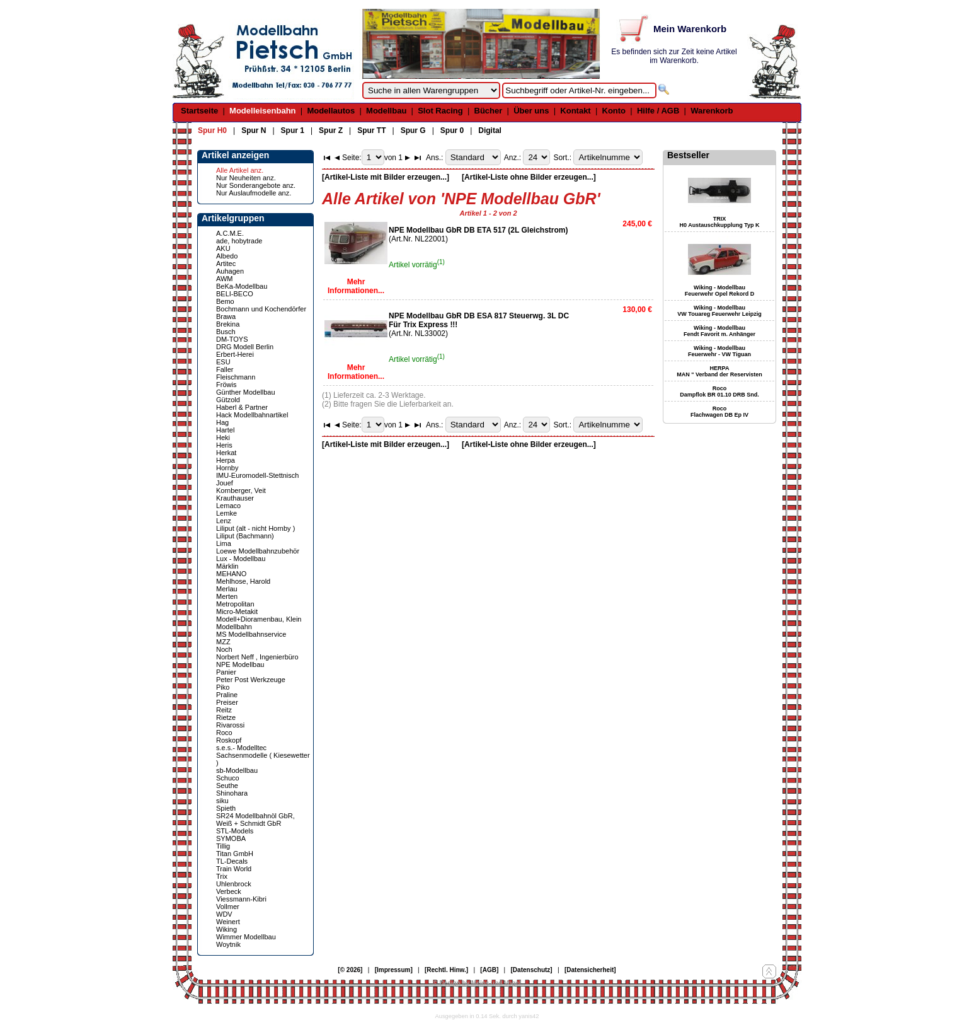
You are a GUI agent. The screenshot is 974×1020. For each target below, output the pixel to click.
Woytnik (228, 944)
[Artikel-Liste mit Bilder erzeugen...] (385, 177)
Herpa (225, 460)
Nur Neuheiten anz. (246, 178)
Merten (227, 596)
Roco (224, 732)
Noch (224, 649)
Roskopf (228, 740)
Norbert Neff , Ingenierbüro (257, 657)
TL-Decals (232, 861)
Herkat (226, 452)
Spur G (413, 130)
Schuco (227, 778)
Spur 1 (292, 130)
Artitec (226, 263)
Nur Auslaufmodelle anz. (253, 193)
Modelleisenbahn (262, 110)
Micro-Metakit (237, 611)
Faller (225, 369)
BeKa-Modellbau (241, 286)
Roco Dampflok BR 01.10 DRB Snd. (719, 391)
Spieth (226, 808)
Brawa (226, 316)
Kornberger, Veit (241, 490)
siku (222, 800)
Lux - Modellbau (240, 558)
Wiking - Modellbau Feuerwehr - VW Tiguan (719, 351)
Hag (222, 422)
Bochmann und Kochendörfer (261, 309)
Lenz (223, 520)
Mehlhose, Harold (243, 581)
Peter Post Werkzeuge (250, 679)
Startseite (199, 110)
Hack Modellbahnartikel (252, 415)
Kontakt (575, 110)
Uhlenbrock (233, 884)
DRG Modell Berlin (244, 347)
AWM (224, 278)
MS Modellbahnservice (251, 634)
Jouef (224, 483)
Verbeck (228, 891)
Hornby (227, 468)
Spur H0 (212, 130)
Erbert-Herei (235, 354)
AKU (223, 248)
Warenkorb (711, 110)
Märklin (227, 566)
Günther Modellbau (245, 392)
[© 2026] (350, 969)
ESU (223, 362)
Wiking (226, 929)
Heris (224, 445)
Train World (233, 868)
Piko (222, 687)
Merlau (227, 589)
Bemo (225, 301)
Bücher (488, 110)
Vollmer (227, 906)
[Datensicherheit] (590, 969)
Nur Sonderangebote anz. (255, 185)
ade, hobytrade (239, 241)
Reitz (224, 710)
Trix (221, 876)
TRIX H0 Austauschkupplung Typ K (719, 222)
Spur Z (331, 130)
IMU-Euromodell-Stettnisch (257, 475)
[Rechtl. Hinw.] (446, 969)
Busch (226, 331)
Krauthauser (235, 498)
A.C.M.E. (230, 233)
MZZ (223, 642)
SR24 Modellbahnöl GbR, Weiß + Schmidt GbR (255, 819)
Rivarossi (230, 725)
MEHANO (231, 573)
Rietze (226, 717)
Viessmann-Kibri (241, 899)
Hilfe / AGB (658, 110)
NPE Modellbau (240, 664)
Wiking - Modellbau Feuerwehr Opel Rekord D (720, 290)
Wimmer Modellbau (246, 937)
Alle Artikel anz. (239, 170)
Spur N (253, 130)
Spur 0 (452, 130)
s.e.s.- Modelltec (241, 747)
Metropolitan (235, 604)
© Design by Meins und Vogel (476, 983)
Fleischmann (235, 377)
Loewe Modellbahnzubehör (257, 551)
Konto (614, 110)
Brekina (227, 324)
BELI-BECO (234, 294)
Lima (223, 543)
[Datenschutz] (532, 969)
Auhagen (230, 271)
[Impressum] (394, 969)
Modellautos (331, 110)
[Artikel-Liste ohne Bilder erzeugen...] (529, 177)
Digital (489, 130)
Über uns (531, 110)
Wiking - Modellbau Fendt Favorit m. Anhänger (719, 331)
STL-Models (234, 831)
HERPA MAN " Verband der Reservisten (719, 371)
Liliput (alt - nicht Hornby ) (255, 528)
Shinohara (232, 793)
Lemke (226, 513)
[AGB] (489, 969)
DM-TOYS (232, 339)
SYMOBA (231, 838)
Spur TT (371, 130)
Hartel (225, 430)
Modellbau (386, 110)
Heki (223, 437)
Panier (226, 672)
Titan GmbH (234, 853)
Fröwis (226, 384)
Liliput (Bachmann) (245, 536)
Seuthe (227, 785)
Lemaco (228, 505)
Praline (227, 694)
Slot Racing (440, 110)
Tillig (223, 846)
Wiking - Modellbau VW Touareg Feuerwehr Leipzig (719, 310)
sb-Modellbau (237, 770)
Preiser (227, 702)
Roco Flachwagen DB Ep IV (719, 411)
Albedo (227, 256)
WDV (224, 914)
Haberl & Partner (242, 407)
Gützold (228, 399)
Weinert (228, 921)
